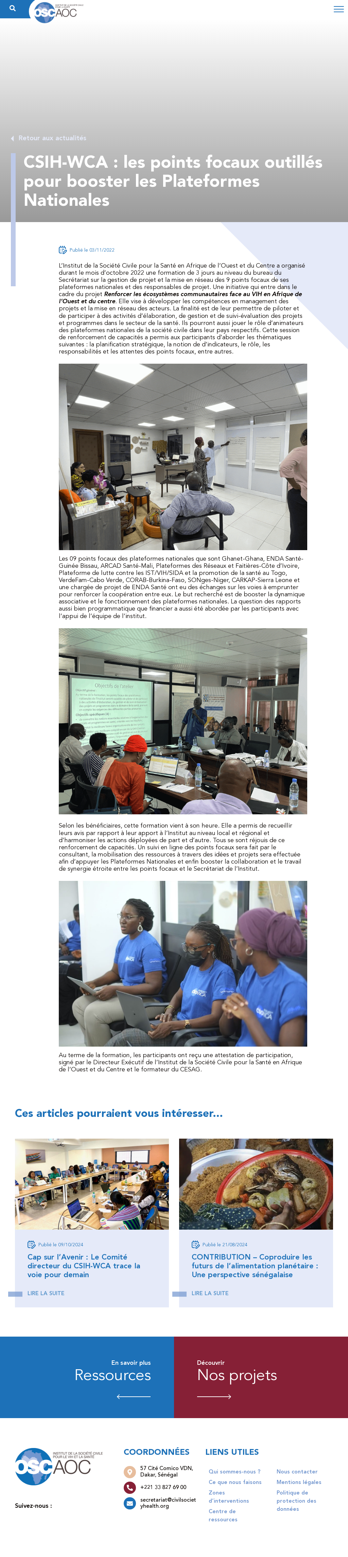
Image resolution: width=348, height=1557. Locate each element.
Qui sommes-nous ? (234, 1472)
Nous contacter (297, 1472)
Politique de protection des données (296, 1501)
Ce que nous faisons (235, 1482)
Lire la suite (46, 1294)
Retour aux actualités (52, 138)
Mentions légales (299, 1482)
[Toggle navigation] (339, 9)
